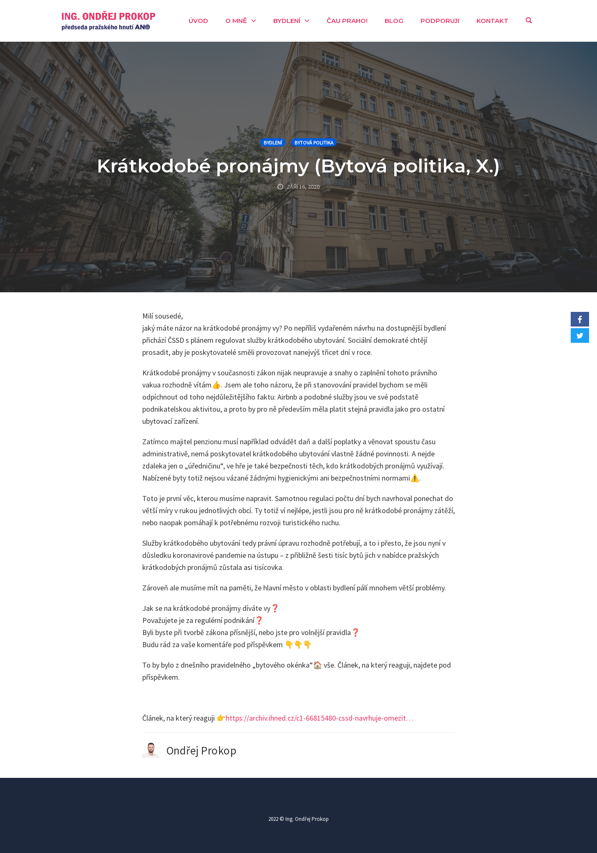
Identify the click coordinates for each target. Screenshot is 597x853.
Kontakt (492, 21)
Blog (394, 21)
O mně (236, 21)
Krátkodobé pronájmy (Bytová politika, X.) (298, 165)
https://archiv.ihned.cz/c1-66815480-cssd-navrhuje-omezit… (319, 718)
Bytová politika (314, 142)
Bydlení (286, 21)
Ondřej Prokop (201, 750)
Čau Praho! (347, 21)
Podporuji (440, 21)
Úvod (198, 21)
